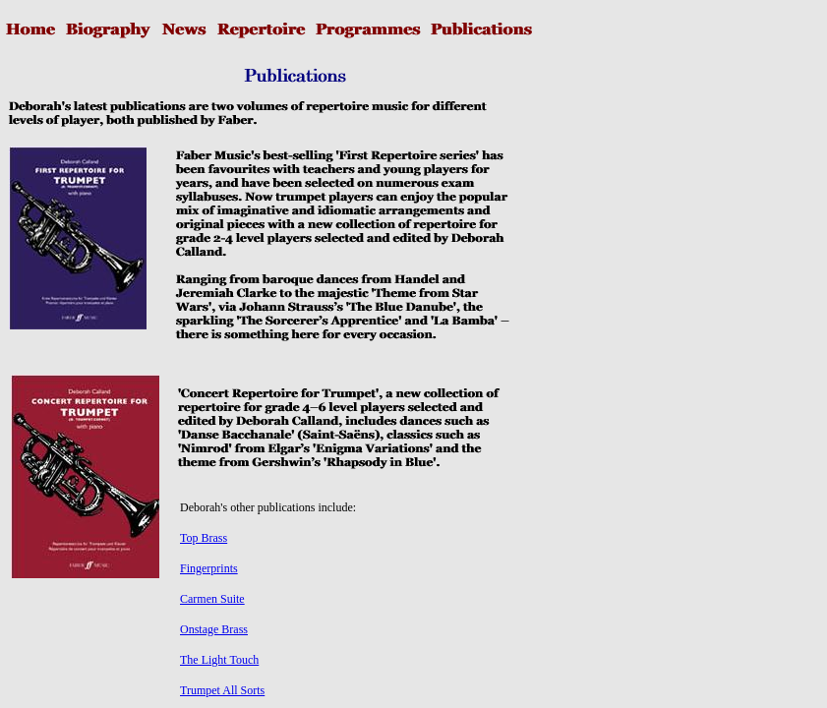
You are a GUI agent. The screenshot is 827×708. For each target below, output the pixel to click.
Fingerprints (209, 568)
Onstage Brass (214, 629)
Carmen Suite (212, 599)
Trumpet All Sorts (222, 690)
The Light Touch (219, 660)
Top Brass (203, 538)
